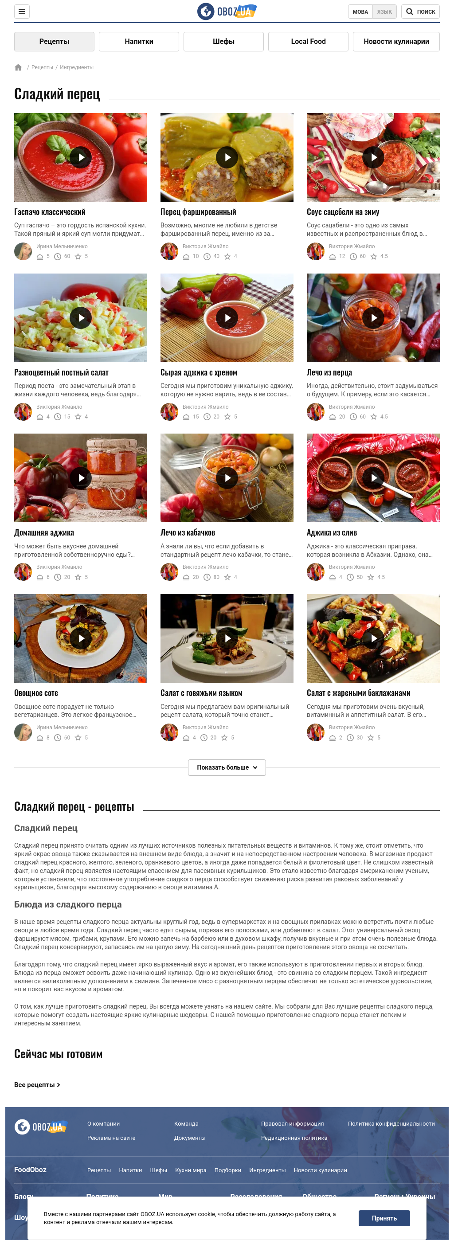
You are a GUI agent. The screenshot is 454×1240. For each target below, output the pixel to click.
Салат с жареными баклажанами (359, 692)
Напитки (139, 41)
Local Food (308, 41)
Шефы (224, 41)
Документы (190, 1138)
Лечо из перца (329, 372)
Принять (384, 1218)
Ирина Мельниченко (62, 246)
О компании (103, 1123)
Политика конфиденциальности (391, 1123)
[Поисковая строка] (420, 11)
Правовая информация (292, 1123)
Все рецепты (34, 1085)
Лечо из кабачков (187, 532)
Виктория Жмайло (206, 246)
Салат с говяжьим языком (201, 692)
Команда (186, 1123)
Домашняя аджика (44, 532)
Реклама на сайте (111, 1138)
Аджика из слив (332, 532)
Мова (360, 12)
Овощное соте (36, 692)
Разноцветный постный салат (61, 372)
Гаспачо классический (50, 211)
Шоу (21, 1217)
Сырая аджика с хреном (198, 372)
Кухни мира (190, 1170)
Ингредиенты (267, 1170)
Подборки (228, 1170)
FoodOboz (30, 1170)
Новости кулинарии (396, 41)
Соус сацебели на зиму (343, 211)
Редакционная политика (294, 1138)
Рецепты (54, 41)
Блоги (24, 1197)
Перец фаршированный (198, 211)
